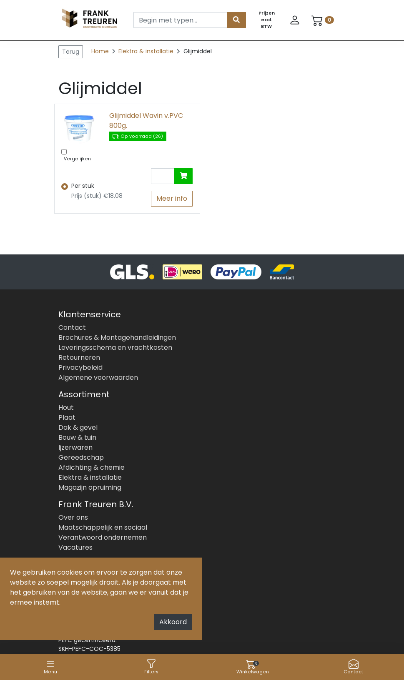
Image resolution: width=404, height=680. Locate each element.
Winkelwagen (252, 667)
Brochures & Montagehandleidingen (117, 337)
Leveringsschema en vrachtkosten (115, 347)
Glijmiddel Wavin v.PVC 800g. (146, 120)
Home (100, 51)
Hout (66, 407)
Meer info (171, 198)
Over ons (73, 517)
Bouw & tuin (77, 437)
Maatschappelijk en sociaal (102, 527)
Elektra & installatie (146, 51)
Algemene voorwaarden (98, 377)
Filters (151, 667)
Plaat (66, 417)
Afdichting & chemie (91, 467)
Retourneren (79, 357)
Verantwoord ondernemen (102, 537)
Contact (353, 667)
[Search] (180, 20)
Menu (50, 667)
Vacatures (75, 547)
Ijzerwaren (75, 447)
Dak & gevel (78, 427)
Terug (70, 51)
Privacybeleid (80, 367)
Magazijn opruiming (89, 487)
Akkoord (173, 622)
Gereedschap (81, 457)
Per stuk (82, 186)
